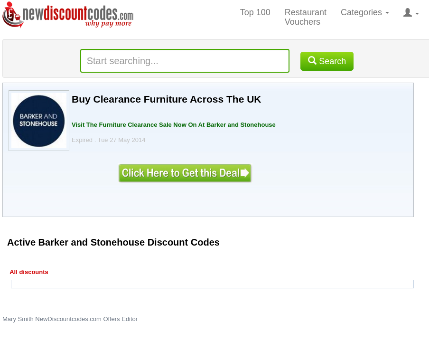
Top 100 (255, 12)
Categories (365, 12)
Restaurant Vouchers (305, 17)
